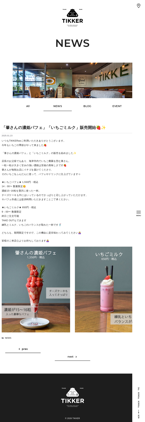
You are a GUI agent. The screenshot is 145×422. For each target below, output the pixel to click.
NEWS (57, 106)
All (28, 106)
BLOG (87, 106)
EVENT (117, 106)
